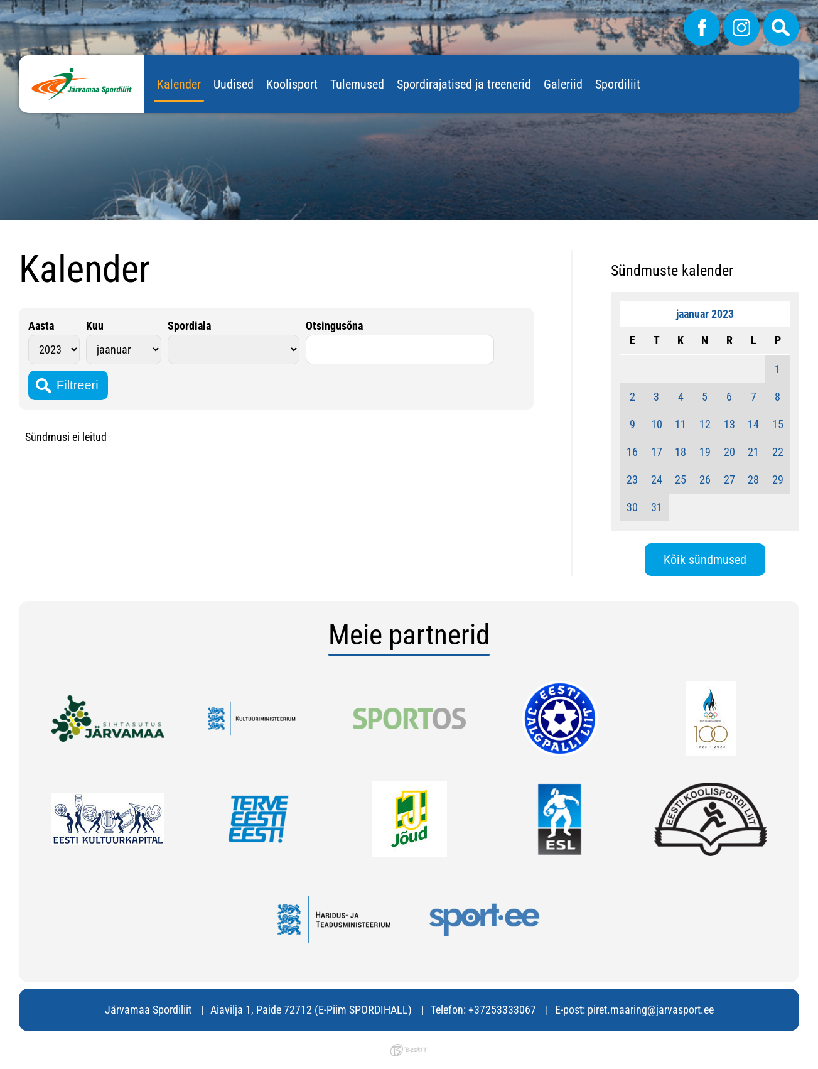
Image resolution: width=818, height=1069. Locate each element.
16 (632, 452)
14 (753, 424)
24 (656, 479)
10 (656, 424)
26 (705, 479)
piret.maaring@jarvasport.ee (651, 1009)
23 (632, 479)
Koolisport (292, 84)
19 (705, 452)
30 (632, 507)
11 (680, 424)
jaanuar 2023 (705, 313)
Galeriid (563, 84)
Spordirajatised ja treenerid (464, 84)
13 (729, 424)
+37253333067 (502, 1009)
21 (753, 452)
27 (729, 479)
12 (705, 424)
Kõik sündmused (705, 559)
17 (656, 452)
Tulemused (357, 84)
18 (680, 452)
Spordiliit (617, 84)
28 (753, 479)
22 (777, 452)
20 (729, 452)
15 (777, 424)
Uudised (233, 84)
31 (656, 507)
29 (777, 479)
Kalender (179, 84)
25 (680, 479)
